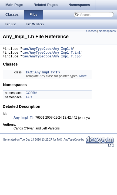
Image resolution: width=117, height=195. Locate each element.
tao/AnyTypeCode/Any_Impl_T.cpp (51, 58)
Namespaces (107, 30)
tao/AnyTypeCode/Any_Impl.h (47, 49)
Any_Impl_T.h (24, 120)
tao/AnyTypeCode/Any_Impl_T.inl (51, 54)
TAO (29, 100)
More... (84, 78)
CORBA (31, 95)
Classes (91, 30)
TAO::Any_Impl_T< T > (43, 75)
